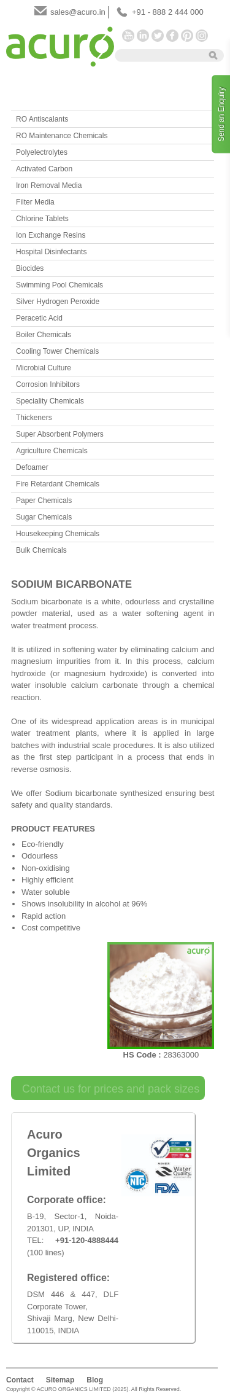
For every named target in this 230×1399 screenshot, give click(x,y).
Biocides (30, 268)
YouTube (128, 35)
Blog (94, 1380)
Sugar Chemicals (44, 517)
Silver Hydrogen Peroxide (57, 301)
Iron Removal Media (49, 185)
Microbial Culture (43, 368)
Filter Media (35, 202)
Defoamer (32, 467)
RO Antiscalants (42, 119)
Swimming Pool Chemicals (59, 285)
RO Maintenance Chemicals (61, 135)
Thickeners (34, 417)
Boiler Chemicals (43, 334)
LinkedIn (143, 35)
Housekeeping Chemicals (57, 533)
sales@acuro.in (77, 12)
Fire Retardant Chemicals (57, 484)
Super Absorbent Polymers (60, 434)
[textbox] (158, 54)
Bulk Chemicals (41, 550)
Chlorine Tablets (42, 218)
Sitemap (60, 1380)
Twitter (157, 35)
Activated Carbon (44, 169)
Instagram (202, 35)
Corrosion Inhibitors (48, 384)
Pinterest (187, 35)
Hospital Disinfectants (51, 251)
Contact (20, 1380)
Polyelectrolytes (41, 152)
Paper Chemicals (44, 500)
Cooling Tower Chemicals (57, 351)
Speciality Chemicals (50, 401)
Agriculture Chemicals (52, 450)
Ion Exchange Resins (50, 235)
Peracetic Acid (39, 318)
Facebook (172, 35)
